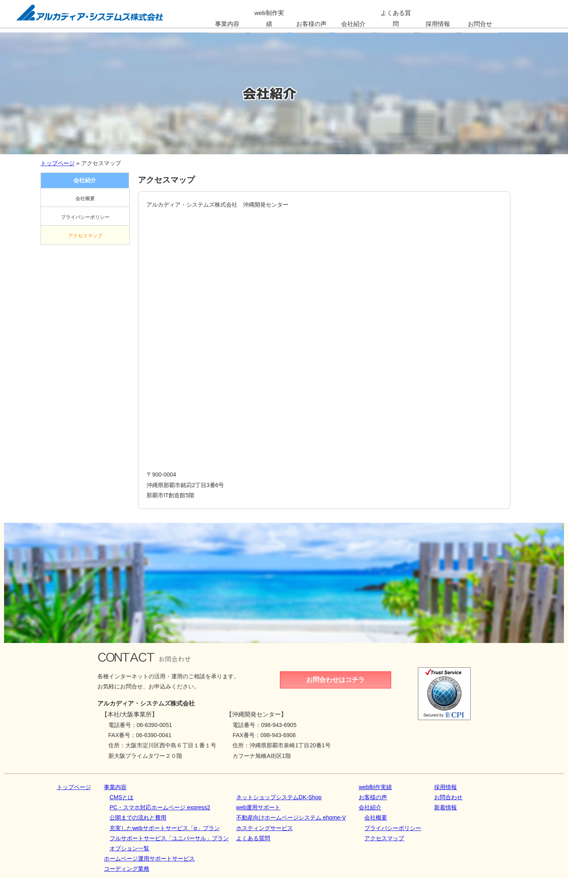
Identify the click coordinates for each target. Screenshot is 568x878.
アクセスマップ (85, 236)
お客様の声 (373, 797)
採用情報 (445, 787)
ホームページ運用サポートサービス (149, 858)
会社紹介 (370, 807)
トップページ (58, 163)
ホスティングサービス (264, 828)
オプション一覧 (129, 848)
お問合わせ (448, 797)
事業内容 (115, 787)
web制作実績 (375, 787)
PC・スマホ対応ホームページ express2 (160, 807)
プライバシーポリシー (85, 217)
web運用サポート (258, 807)
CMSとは (121, 797)
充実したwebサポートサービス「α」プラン (165, 828)
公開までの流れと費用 (138, 817)
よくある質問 (253, 838)
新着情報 (445, 807)
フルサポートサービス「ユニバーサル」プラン (169, 838)
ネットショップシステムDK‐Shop (279, 797)
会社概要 (85, 198)
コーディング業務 (126, 868)
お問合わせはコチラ (335, 679)
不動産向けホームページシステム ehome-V (291, 817)
